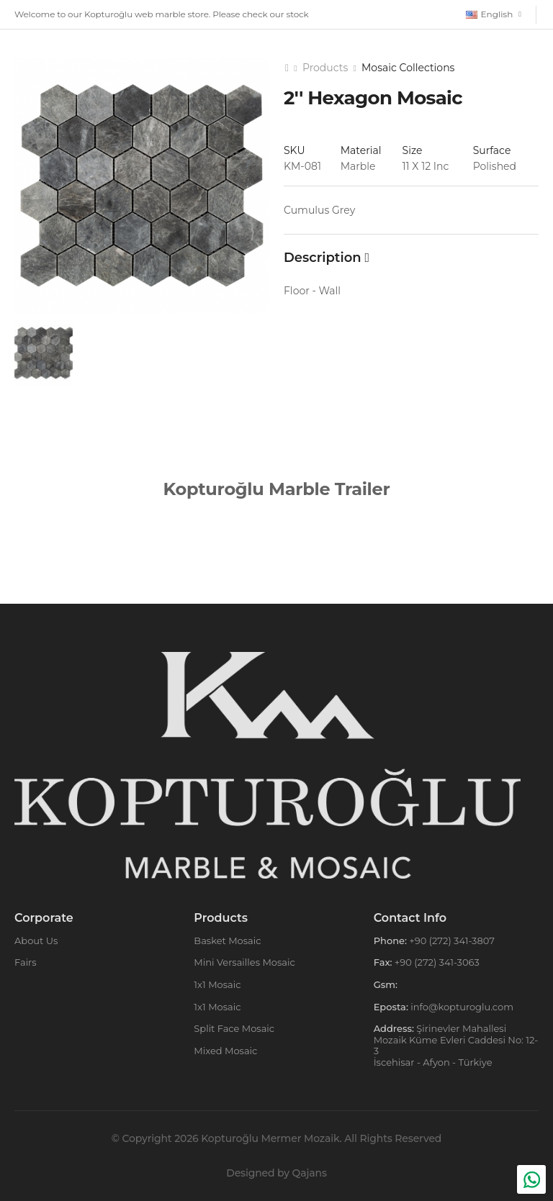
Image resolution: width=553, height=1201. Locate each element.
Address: (394, 1028)
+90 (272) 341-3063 (435, 962)
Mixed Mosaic (225, 1050)
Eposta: (391, 1006)
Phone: (390, 940)
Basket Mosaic (227, 940)
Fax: (383, 962)
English (489, 14)
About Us (36, 940)
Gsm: (385, 984)
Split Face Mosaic (234, 1028)
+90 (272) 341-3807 (451, 940)
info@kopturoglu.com (460, 1006)
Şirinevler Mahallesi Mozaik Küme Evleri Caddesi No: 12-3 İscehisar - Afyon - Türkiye (456, 1045)
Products (325, 67)
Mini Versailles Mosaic (244, 962)
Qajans (309, 1172)
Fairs (25, 962)
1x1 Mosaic (217, 984)
